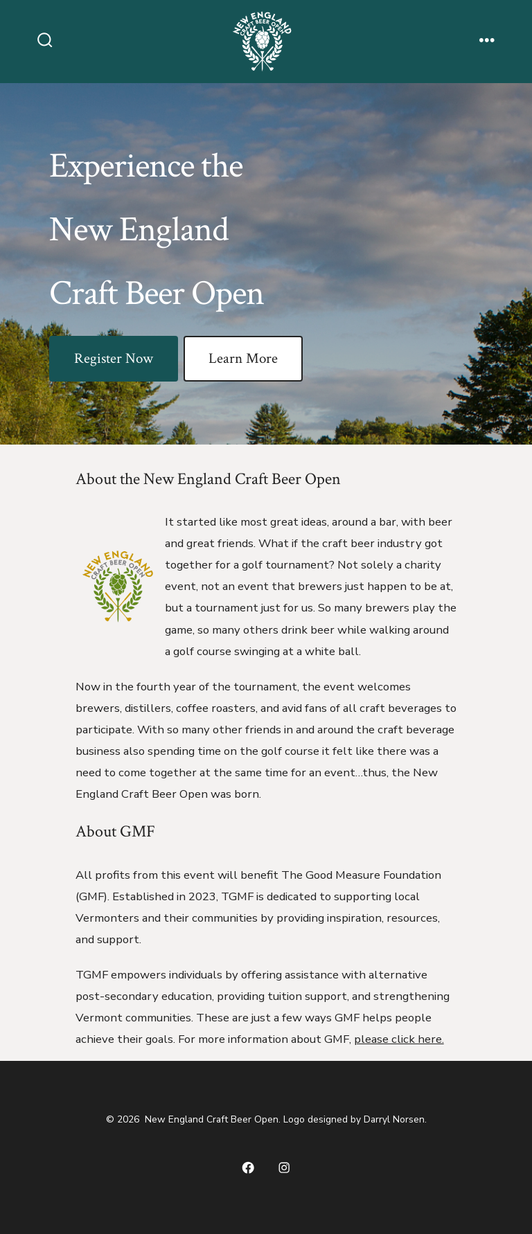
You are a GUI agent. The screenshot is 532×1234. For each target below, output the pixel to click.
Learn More (243, 358)
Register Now (113, 358)
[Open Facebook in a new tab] (248, 1167)
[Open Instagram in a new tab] (284, 1167)
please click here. (399, 1039)
